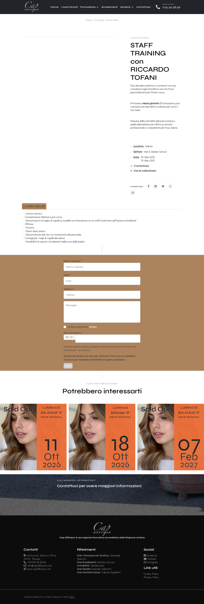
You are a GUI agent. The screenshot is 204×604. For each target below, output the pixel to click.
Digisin (72, 596)
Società (125, 7)
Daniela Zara (98, 565)
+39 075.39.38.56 (35, 562)
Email (66, 275)
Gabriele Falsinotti (102, 569)
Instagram (151, 562)
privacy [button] (93, 326)
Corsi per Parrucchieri (106, 20)
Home (54, 7)
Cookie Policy (151, 573)
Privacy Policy (151, 577)
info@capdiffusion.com (38, 565)
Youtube (150, 558)
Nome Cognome (72, 260)
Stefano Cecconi (106, 562)
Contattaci (143, 7)
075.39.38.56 (171, 7)
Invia (68, 365)
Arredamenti (109, 7)
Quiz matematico (72, 332)
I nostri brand (69, 7)
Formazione (88, 7)
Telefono (68, 289)
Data (136, 157)
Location (138, 146)
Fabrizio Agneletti (111, 572)
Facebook (150, 555)
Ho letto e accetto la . (82, 326)
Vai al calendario (145, 170)
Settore (137, 151)
